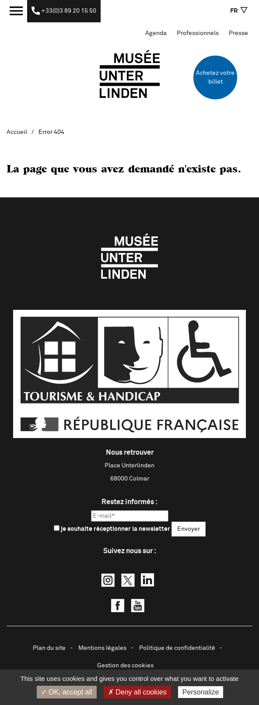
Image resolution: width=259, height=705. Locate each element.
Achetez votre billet (215, 77)
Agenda (156, 33)
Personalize (200, 692)
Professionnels (198, 33)
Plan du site (49, 648)
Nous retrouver (130, 452)
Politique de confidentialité (177, 648)
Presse (238, 33)
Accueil (17, 132)
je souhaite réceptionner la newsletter (112, 528)
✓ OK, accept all (66, 692)
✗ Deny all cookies (137, 692)
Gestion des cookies (125, 666)
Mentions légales (102, 648)
